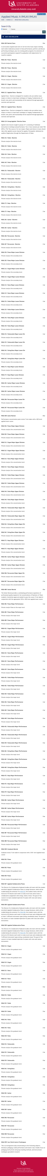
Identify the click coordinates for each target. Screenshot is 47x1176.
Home (2, 20)
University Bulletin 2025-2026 (23, 9)
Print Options (41, 14)
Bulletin (5, 29)
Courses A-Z (9, 20)
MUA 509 (22, 933)
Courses (13, 29)
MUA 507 (22, 891)
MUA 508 (22, 912)
